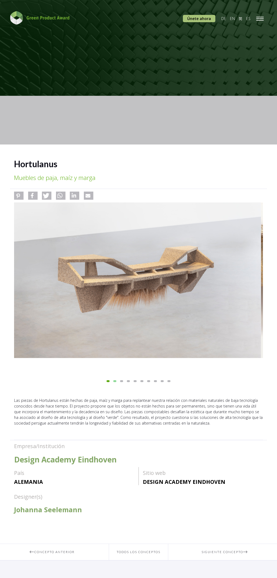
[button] (19, 196)
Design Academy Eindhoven (184, 481)
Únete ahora (199, 18)
